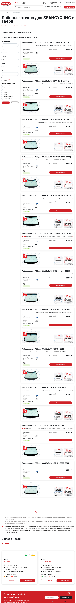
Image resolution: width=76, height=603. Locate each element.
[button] (7, 542)
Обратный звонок (69, 7)
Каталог (18, 2)
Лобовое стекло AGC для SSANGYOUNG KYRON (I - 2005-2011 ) (46, 271)
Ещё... (38, 511)
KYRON (27, 25)
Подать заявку (66, 596)
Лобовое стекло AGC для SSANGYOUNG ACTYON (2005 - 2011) (46, 462)
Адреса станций (43, 3)
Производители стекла (52, 3)
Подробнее (11, 579)
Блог (61, 2)
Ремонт (31, 2)
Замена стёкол (23, 3)
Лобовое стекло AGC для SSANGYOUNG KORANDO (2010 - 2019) (46, 157)
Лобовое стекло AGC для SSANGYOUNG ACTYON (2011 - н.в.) (45, 348)
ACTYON (6, 25)
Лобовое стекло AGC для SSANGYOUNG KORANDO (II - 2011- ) (45, 43)
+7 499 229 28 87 (69, 3)
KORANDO (16, 25)
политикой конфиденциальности (65, 600)
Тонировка (37, 2)
